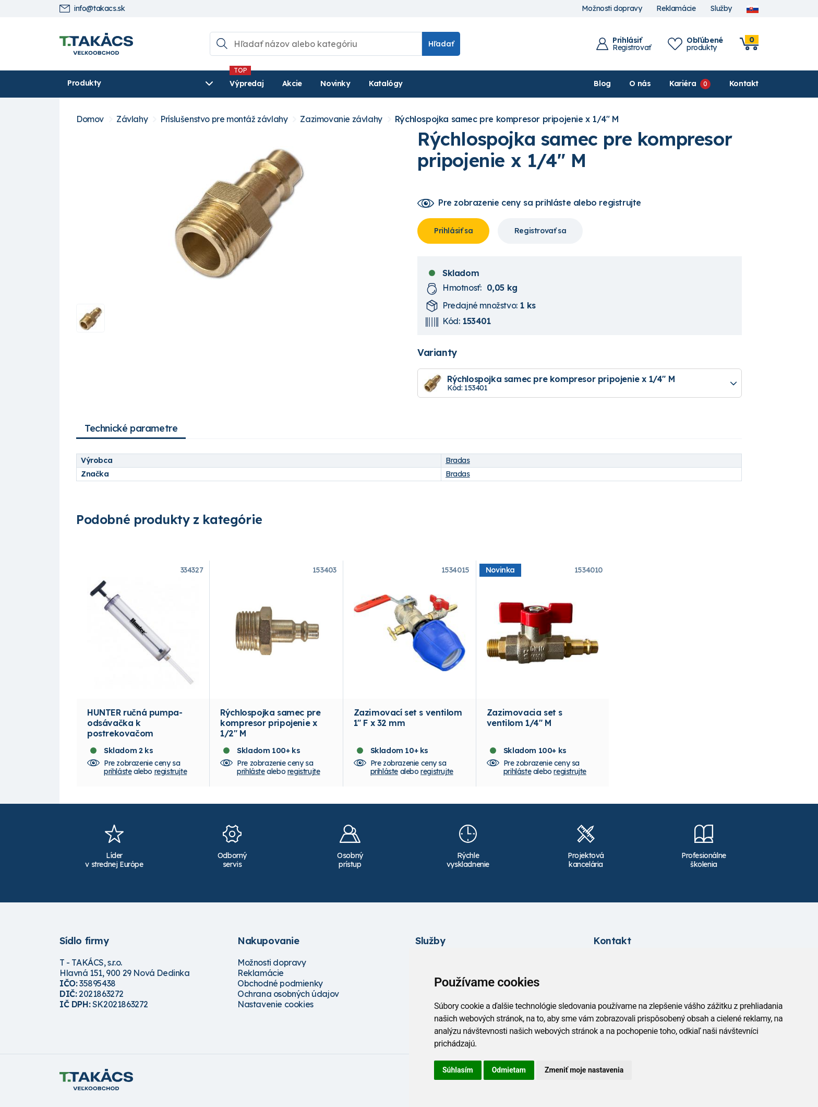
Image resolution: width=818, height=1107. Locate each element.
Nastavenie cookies (275, 1006)
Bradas (458, 460)
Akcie (263, 83)
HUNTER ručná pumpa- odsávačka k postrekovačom (134, 724)
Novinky (307, 83)
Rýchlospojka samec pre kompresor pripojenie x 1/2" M (270, 724)
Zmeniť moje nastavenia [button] (584, 1070)
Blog (602, 83)
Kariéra (682, 83)
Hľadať (441, 44)
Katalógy (358, 83)
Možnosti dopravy (612, 8)
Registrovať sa (540, 230)
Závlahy (132, 119)
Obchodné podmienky (280, 985)
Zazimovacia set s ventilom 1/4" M (524, 719)
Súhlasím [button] (457, 1070)
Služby (721, 8)
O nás (640, 83)
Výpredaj (218, 83)
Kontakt (744, 83)
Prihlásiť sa (453, 230)
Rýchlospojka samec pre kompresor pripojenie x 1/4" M (507, 119)
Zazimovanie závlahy (341, 119)
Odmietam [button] (509, 1070)
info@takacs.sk (92, 8)
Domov (90, 119)
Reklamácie (675, 8)
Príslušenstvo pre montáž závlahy (223, 119)
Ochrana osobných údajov (288, 995)
